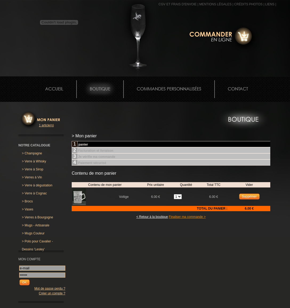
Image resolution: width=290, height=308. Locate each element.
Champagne (32, 153)
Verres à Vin (32, 177)
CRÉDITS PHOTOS (248, 4)
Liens (270, 4)
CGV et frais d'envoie (178, 4)
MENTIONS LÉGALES (215, 4)
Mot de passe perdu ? (49, 288)
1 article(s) (46, 125)
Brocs (27, 201)
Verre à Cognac (34, 193)
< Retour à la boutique (152, 217)
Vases (27, 209)
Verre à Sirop (32, 169)
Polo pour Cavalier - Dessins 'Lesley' (37, 242)
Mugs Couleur (33, 233)
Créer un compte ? (52, 293)
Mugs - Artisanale (35, 225)
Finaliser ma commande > (187, 217)
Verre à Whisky (34, 161)
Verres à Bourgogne (37, 217)
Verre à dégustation (37, 185)
